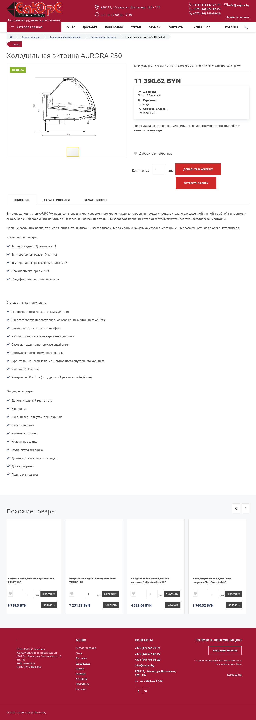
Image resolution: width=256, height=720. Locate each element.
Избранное (82, 683)
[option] (35, 566)
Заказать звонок (237, 17)
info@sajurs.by (238, 5)
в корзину (52, 594)
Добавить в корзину (198, 169)
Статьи (80, 668)
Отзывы (80, 673)
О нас (79, 653)
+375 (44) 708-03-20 (207, 13)
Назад (16, 44)
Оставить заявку (196, 182)
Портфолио (83, 663)
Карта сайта (234, 674)
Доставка (81, 658)
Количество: (141, 170)
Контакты (81, 678)
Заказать (52, 604)
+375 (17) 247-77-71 (207, 4)
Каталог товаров (86, 647)
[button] (112, 67)
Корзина (81, 688)
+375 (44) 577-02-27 (207, 9)
